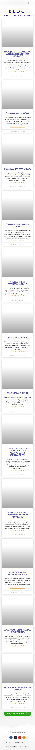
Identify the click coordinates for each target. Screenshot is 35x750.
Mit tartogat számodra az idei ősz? (17, 688)
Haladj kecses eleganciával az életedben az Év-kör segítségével (17, 54)
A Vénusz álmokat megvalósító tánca (17, 573)
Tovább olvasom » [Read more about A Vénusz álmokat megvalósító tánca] (17, 588)
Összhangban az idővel (17, 113)
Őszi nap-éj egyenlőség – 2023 (17, 225)
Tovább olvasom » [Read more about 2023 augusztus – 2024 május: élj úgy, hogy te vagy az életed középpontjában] (17, 470)
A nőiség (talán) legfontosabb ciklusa (17, 283)
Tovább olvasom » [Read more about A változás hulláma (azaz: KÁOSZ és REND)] (17, 645)
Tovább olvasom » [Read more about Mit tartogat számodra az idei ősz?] (17, 703)
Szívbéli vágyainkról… (17, 338)
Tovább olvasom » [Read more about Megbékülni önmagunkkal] (17, 182)
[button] (29, 3)
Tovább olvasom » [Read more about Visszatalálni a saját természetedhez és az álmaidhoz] (17, 530)
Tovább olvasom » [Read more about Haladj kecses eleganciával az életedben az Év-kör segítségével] (17, 71)
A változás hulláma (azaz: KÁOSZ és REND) (17, 631)
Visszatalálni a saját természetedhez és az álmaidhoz (17, 514)
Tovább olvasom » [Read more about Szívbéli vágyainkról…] (17, 351)
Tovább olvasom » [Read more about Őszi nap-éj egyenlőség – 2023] (17, 240)
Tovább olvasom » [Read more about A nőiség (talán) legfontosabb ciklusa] (17, 295)
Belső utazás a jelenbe (17, 393)
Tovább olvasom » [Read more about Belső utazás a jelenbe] (17, 406)
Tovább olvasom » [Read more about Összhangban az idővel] (17, 127)
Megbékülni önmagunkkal (17, 169)
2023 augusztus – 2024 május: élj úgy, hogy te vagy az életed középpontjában (17, 451)
